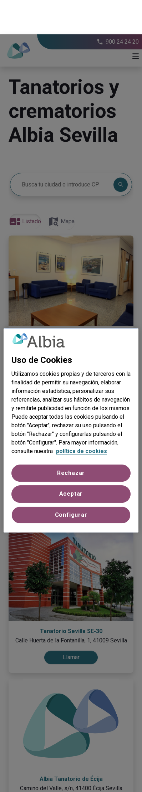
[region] (71, 396)
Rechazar (71, 438)
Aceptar (71, 459)
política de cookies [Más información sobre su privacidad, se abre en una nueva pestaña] (81, 416)
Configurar (71, 480)
